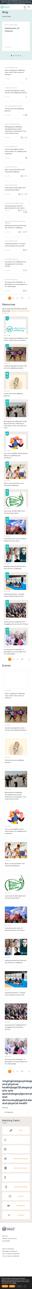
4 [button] (18, 55)
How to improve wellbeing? (10, 1256)
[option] (16, 36)
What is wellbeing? (8, 1249)
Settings (19, 1286)
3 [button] (16, 55)
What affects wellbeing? (9, 1251)
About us (5, 1236)
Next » (29, 298)
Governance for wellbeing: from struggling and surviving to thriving (15, 264)
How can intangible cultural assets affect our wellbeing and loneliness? (15, 151)
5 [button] (20, 55)
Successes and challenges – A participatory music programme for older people (16, 284)
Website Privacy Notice (9, 1238)
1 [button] (11, 55)
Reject (12, 1286)
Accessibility (6, 1241)
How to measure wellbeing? (11, 1253)
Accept (5, 1286)
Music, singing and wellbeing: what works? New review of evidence (15, 72)
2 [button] (13, 55)
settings (14, 1283)
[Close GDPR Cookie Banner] (25, 1286)
